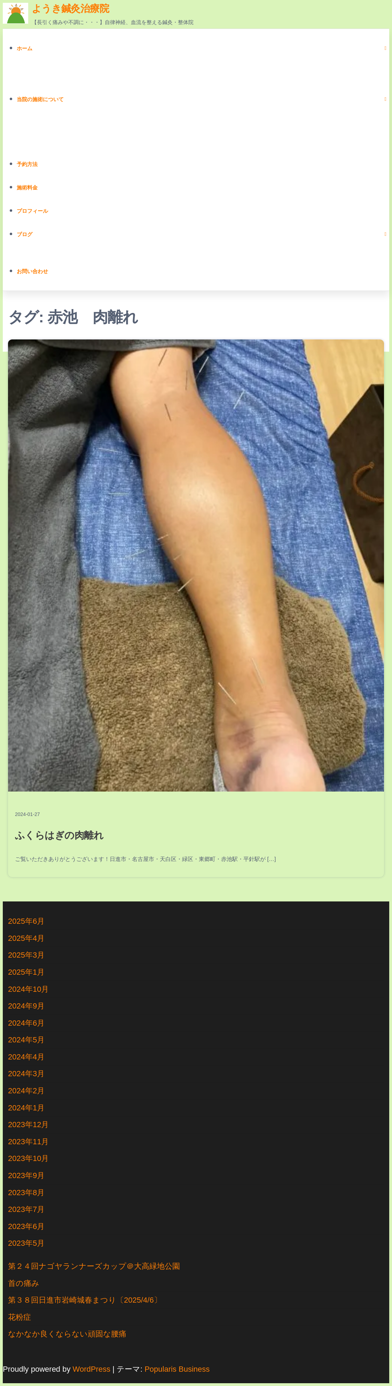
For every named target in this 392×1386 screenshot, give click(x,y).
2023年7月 (26, 1209)
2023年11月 (28, 1141)
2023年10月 (28, 1158)
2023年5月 (26, 1243)
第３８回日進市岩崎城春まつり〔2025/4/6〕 (85, 1300)
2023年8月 (26, 1192)
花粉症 (19, 1317)
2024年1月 (26, 1107)
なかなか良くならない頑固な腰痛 (67, 1333)
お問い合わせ (32, 271)
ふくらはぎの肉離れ (59, 835)
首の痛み (23, 1283)
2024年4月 (26, 1056)
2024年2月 (26, 1090)
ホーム (24, 48)
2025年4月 (26, 938)
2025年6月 (26, 921)
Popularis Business (177, 1369)
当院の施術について (40, 99)
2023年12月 (28, 1124)
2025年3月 (26, 955)
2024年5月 (26, 1039)
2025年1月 (26, 972)
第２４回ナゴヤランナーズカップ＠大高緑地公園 (94, 1266)
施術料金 (27, 187)
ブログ (24, 234)
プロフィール (32, 211)
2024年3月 (26, 1073)
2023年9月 (26, 1175)
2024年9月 (26, 1006)
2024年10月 (28, 989)
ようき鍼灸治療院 (70, 8)
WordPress (91, 1369)
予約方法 (27, 164)
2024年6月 (26, 1023)
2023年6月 (26, 1226)
